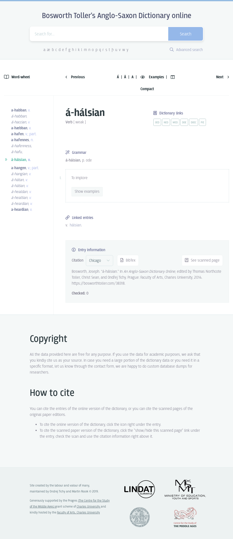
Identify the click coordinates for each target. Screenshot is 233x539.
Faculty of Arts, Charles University (78, 513)
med (175, 123)
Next (222, 77)
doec (193, 123)
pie (202, 123)
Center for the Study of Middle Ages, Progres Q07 (185, 517)
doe (184, 123)
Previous (75, 77)
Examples (152, 77)
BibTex (127, 260)
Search (185, 34)
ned (166, 123)
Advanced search (186, 50)
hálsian (75, 225)
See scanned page (202, 260)
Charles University (89, 507)
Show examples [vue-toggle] (87, 191)
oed (157, 123)
